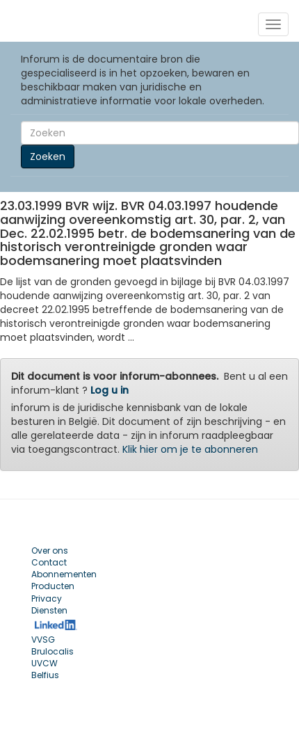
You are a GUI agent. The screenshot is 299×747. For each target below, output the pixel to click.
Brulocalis (52, 651)
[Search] (160, 133)
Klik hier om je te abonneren (190, 449)
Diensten (49, 610)
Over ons (49, 550)
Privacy (46, 598)
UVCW (44, 663)
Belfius (45, 675)
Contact (49, 562)
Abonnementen (64, 574)
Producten (52, 586)
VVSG (43, 639)
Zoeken (47, 156)
